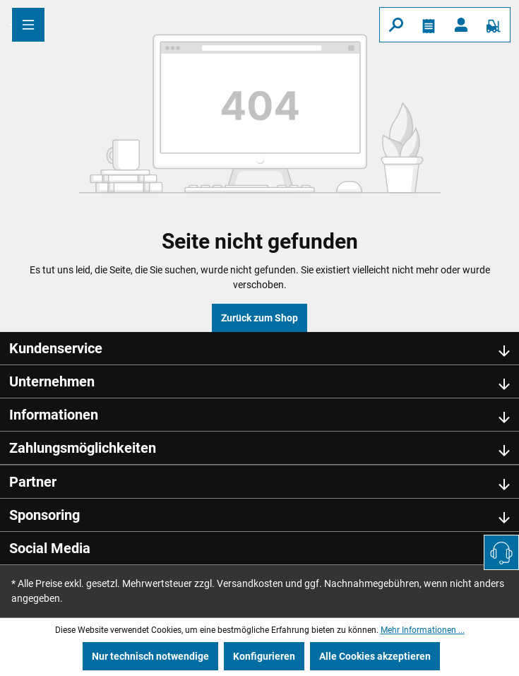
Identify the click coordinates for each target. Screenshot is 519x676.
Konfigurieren (264, 656)
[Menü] (28, 25)
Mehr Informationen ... (423, 630)
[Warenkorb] (493, 25)
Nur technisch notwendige (150, 656)
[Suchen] (396, 25)
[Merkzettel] (428, 25)
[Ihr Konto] (461, 25)
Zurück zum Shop (259, 318)
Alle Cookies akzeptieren (375, 656)
